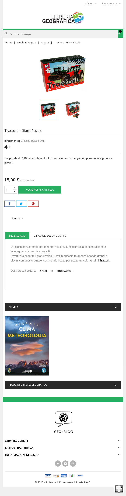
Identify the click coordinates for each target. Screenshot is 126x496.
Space (44, 271)
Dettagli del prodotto (50, 235)
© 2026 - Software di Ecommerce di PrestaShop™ (63, 482)
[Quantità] (8, 190)
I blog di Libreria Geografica (28, 384)
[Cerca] (60, 34)
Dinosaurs (64, 271)
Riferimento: (12, 140)
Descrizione (17, 235)
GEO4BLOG (63, 431)
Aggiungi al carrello (40, 189)
